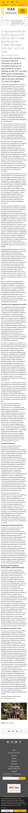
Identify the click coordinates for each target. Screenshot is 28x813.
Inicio (2, 20)
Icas (14, 750)
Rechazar (7, 810)
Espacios (14, 755)
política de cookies (16, 805)
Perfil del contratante (14, 753)
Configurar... (4, 807)
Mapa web (14, 764)
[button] (27, 17)
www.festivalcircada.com (8, 698)
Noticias (7, 20)
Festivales (14, 761)
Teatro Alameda (10, 723)
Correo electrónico (7, 776)
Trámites (13, 5)
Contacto (14, 771)
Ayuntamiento (4, 5)
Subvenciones (21, 5)
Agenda (14, 758)
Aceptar (20, 810)
